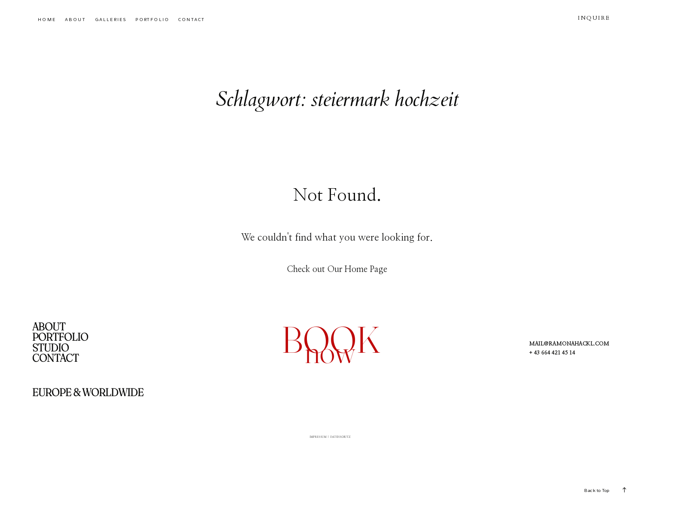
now (330, 351)
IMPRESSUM (307, 440)
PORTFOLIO (152, 19)
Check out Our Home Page (337, 269)
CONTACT (191, 19)
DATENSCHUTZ (349, 440)
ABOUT (75, 19)
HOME (47, 19)
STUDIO (50, 347)
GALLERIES (111, 19)
